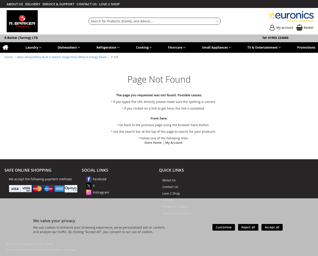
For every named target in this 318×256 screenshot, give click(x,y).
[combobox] (155, 21)
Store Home (153, 142)
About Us (169, 180)
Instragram (101, 192)
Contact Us (170, 187)
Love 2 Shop (171, 193)
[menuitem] (5, 47)
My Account (173, 142)
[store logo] (22, 21)
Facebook (99, 179)
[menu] (159, 47)
